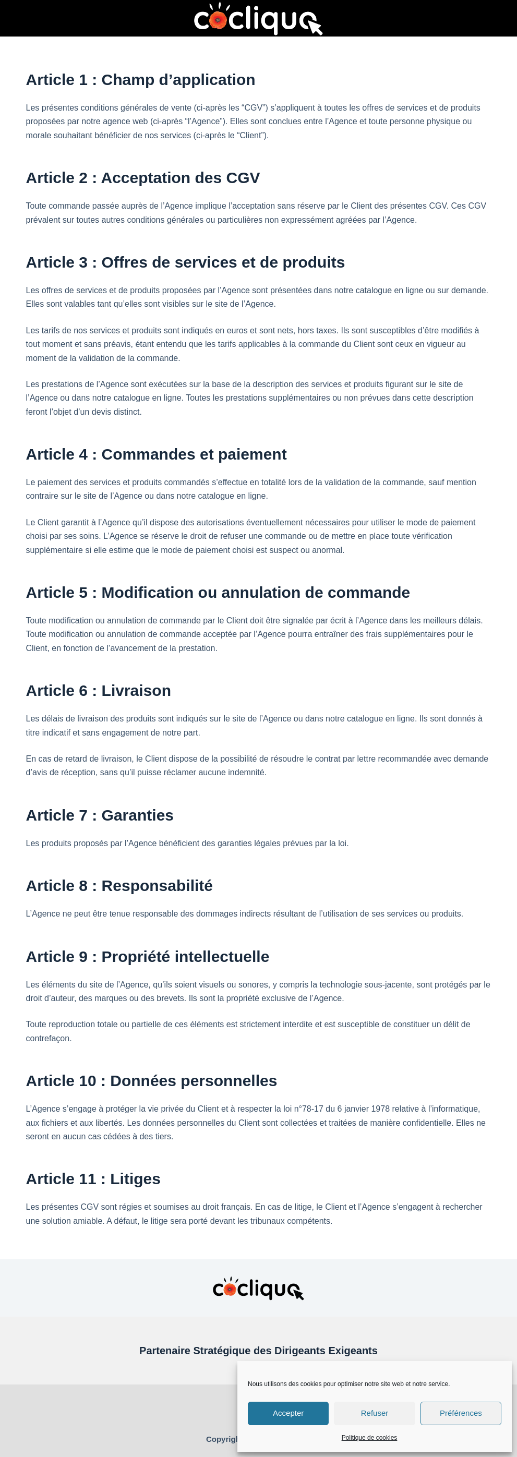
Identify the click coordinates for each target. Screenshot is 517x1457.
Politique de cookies (370, 1437)
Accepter (288, 1412)
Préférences (461, 1412)
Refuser (375, 1412)
